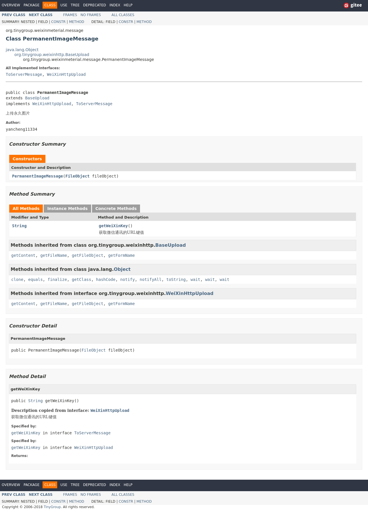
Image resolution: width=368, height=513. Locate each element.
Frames (70, 15)
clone (17, 279)
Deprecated (94, 5)
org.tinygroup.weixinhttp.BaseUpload (51, 54)
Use (63, 5)
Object (122, 269)
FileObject (77, 176)
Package (31, 5)
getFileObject (87, 255)
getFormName (121, 255)
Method (76, 22)
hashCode (105, 279)
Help (128, 5)
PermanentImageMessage (37, 176)
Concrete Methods (116, 208)
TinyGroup (52, 507)
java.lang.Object (22, 49)
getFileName (53, 255)
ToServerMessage (24, 74)
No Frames (90, 15)
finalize (57, 279)
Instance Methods (67, 208)
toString (176, 279)
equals (35, 279)
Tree (75, 5)
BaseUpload (37, 98)
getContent (23, 255)
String (19, 225)
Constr (58, 22)
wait (195, 279)
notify (127, 279)
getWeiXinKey (113, 225)
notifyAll (151, 279)
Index (115, 5)
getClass (81, 279)
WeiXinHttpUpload (66, 74)
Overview (11, 5)
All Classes (123, 15)
